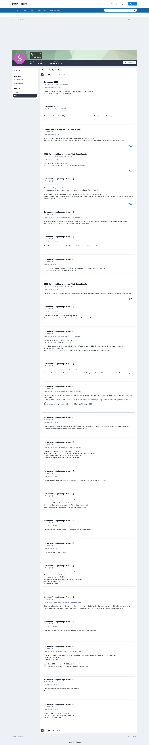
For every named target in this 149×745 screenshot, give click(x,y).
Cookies (78, 742)
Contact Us (71, 742)
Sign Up (132, 4)
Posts (16, 95)
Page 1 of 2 (61, 74)
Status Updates (18, 79)
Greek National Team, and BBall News (57, 84)
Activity (33, 10)
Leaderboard (42, 10)
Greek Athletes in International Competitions (62, 129)
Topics (16, 92)
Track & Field (49, 131)
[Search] (111, 10)
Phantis (16, 10)
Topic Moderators (55, 10)
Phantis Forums (19, 4)
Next (49, 74)
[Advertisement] (46, 37)
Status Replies (18, 83)
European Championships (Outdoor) (59, 179)
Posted (52, 87)
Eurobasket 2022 (51, 82)
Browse (25, 10)
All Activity (17, 70)
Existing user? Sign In (119, 4)
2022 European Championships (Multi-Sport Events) (66, 154)
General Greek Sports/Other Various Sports (58, 156)
